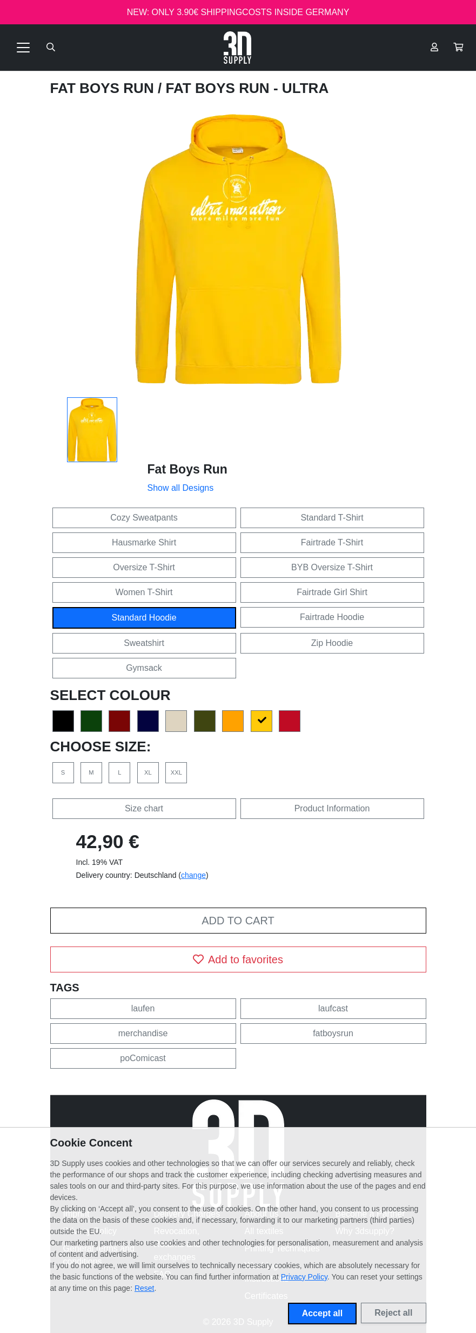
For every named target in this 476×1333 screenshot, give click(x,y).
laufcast (333, 1008)
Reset (145, 1288)
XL (148, 772)
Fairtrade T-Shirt (332, 542)
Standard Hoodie (143, 617)
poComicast (142, 1058)
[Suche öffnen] (51, 47)
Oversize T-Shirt (144, 567)
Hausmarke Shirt (144, 542)
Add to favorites (238, 959)
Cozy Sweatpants (144, 517)
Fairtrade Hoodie (332, 617)
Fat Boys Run (104, 88)
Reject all (393, 1312)
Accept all (322, 1313)
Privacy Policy (304, 1276)
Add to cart (238, 921)
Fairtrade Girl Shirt (332, 592)
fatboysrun (333, 1033)
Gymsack (144, 667)
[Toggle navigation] (23, 47)
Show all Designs (181, 487)
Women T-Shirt (143, 592)
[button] (458, 47)
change (193, 875)
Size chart (144, 808)
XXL (176, 772)
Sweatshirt (144, 643)
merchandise (143, 1033)
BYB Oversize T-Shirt (332, 567)
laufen (143, 1008)
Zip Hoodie (332, 643)
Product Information (332, 808)
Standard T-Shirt (331, 517)
